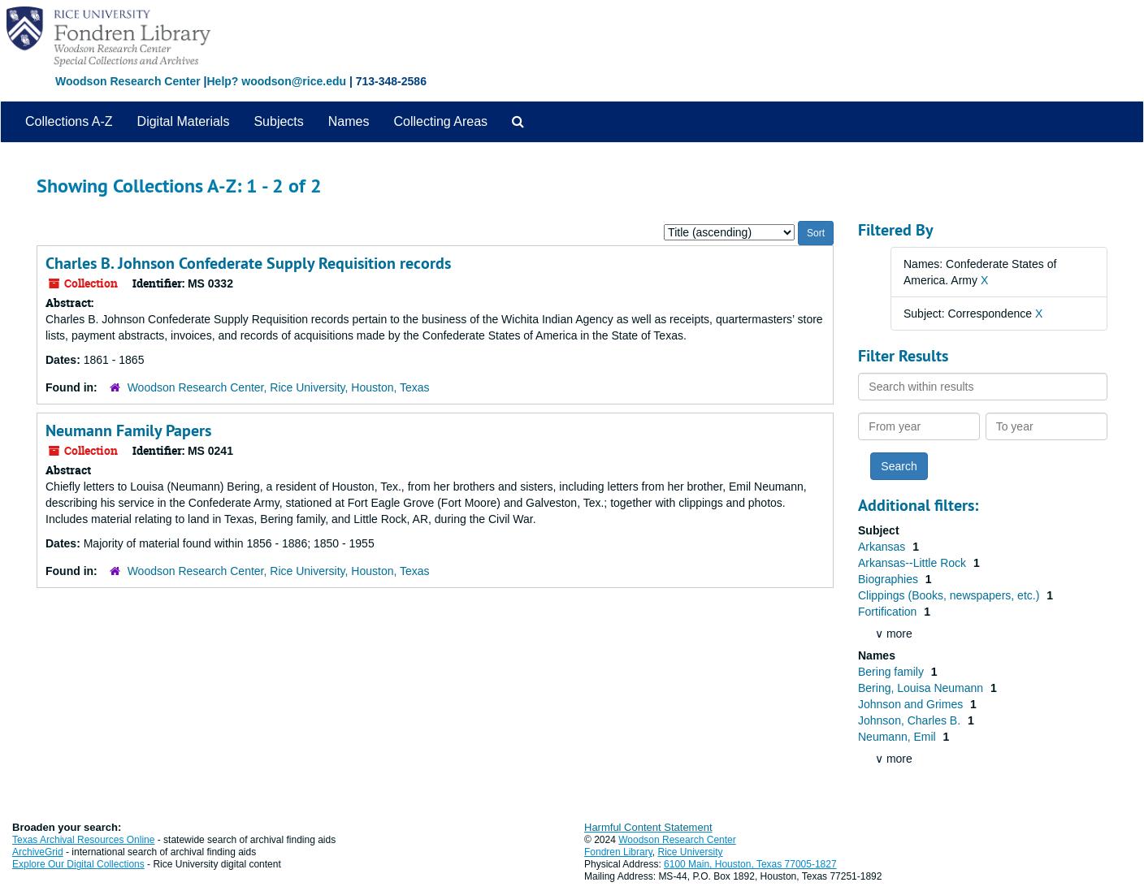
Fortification (889, 611)
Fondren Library (618, 852)
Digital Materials (183, 121)
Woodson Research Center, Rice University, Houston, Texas (279, 387)
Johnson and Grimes (912, 704)
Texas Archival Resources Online (83, 840)
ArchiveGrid (37, 852)
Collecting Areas (440, 121)
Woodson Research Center (128, 81)
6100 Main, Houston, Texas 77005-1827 (750, 864)
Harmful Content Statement (648, 827)
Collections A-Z (69, 121)
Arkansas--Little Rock (913, 562)
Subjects (278, 121)
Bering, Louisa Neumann (922, 687)
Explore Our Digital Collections (78, 864)
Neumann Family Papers (128, 430)
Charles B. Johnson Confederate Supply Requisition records (248, 263)
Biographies (889, 579)
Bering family (892, 671)
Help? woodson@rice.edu (276, 81)
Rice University (690, 852)
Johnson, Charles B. (911, 720)
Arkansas (883, 546)
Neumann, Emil (898, 736)
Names (349, 121)
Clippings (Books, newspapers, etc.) (950, 595)
